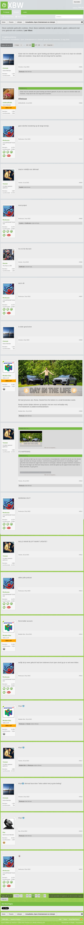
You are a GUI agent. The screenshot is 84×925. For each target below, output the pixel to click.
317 (45, 45)
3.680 (13, 191)
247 (36, 45)
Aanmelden (77, 2)
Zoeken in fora (9, 16)
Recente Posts (22, 16)
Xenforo (18, 919)
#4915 (80, 675)
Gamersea (56, 39)
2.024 (13, 268)
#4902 (80, 103)
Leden (25, 12)
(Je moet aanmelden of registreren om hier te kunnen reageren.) (66, 896)
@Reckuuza (22, 99)
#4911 (80, 511)
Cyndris (21, 223)
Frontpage (6, 12)
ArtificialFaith (7, 102)
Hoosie (5, 263)
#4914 (80, 634)
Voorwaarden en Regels (67, 922)
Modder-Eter (7, 375)
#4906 (80, 262)
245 (30, 45)
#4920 (80, 869)
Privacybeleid (79, 922)
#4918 (80, 796)
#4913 (80, 590)
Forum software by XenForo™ (16, 922)
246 (33, 45)
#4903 (80, 139)
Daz (4, 832)
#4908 (80, 340)
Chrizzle (5, 68)
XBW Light (5, 919)
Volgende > (50, 45)
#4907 (80, 296)
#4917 (80, 760)
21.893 (13, 384)
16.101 (13, 838)
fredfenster (28, 223)
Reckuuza (21, 71)
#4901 (80, 67)
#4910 (80, 481)
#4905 (80, 218)
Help (60, 919)
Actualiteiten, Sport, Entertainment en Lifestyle (27, 39)
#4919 (80, 831)
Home (65, 919)
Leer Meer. (28, 30)
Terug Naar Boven (74, 919)
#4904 (80, 182)
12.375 (13, 147)
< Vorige (16, 45)
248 (39, 45)
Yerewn (5, 184)
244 (27, 45)
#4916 (80, 719)
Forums (16, 12)
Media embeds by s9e (39, 922)
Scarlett (21, 187)
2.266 (13, 111)
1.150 (13, 73)
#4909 (80, 411)
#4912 (80, 554)
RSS (81, 919)
